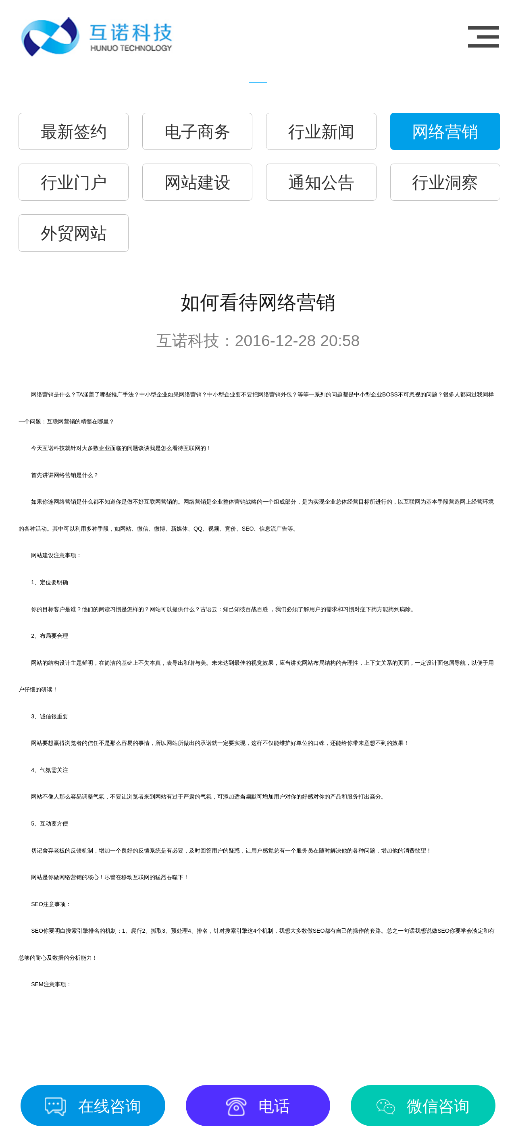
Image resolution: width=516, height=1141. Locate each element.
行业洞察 (445, 182)
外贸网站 (74, 233)
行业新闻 (321, 131)
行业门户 (74, 182)
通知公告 (321, 182)
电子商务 (197, 131)
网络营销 (445, 131)
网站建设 (197, 182)
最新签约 (74, 131)
